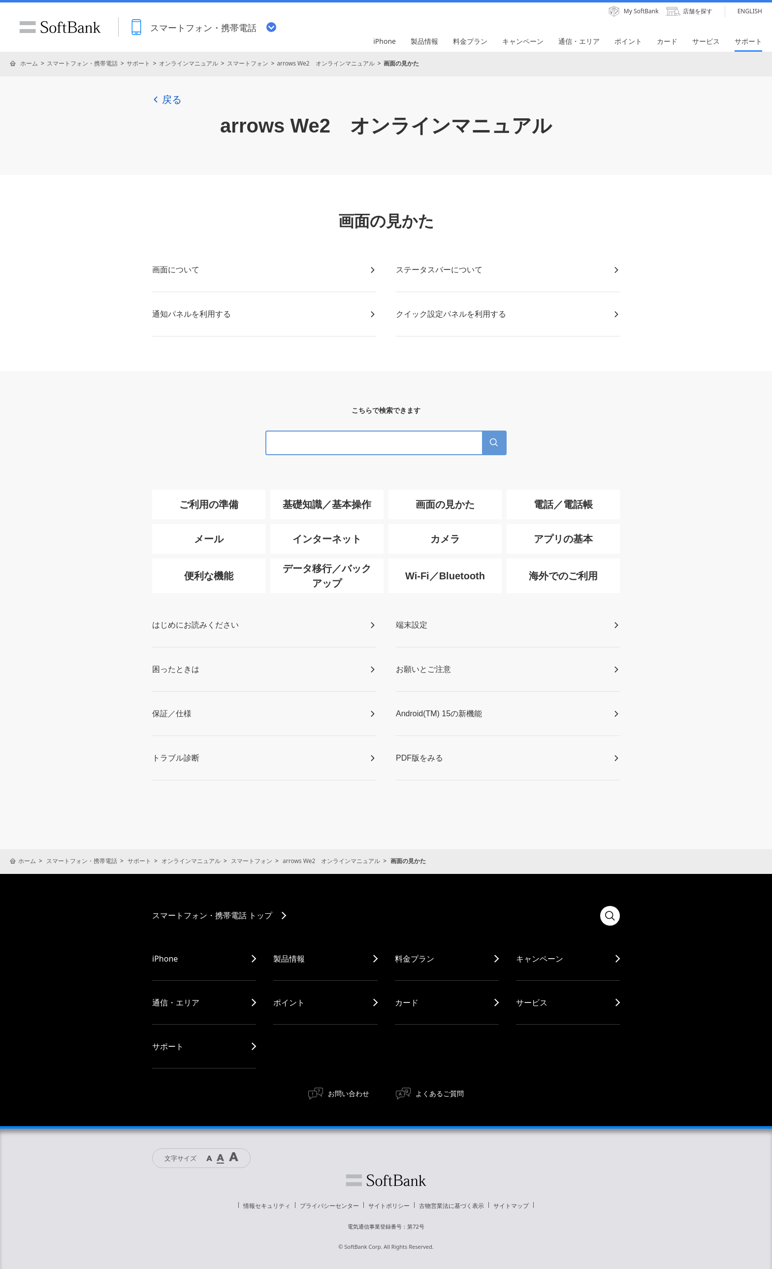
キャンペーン (539, 958)
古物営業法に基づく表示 (451, 1206)
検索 (610, 916)
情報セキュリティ (266, 1206)
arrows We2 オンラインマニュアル (325, 63)
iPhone (165, 958)
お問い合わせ (348, 1093)
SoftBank (60, 27)
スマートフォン (247, 63)
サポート (138, 63)
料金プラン (414, 958)
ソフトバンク (386, 1180)
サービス (531, 1002)
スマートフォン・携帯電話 (82, 63)
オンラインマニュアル (188, 63)
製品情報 (289, 958)
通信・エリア (175, 1002)
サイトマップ (511, 1206)
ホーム (29, 63)
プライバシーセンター (329, 1206)
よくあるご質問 (440, 1093)
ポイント (289, 1002)
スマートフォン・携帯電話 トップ (212, 915)
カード (406, 1002)
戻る (167, 99)
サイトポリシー (389, 1206)
